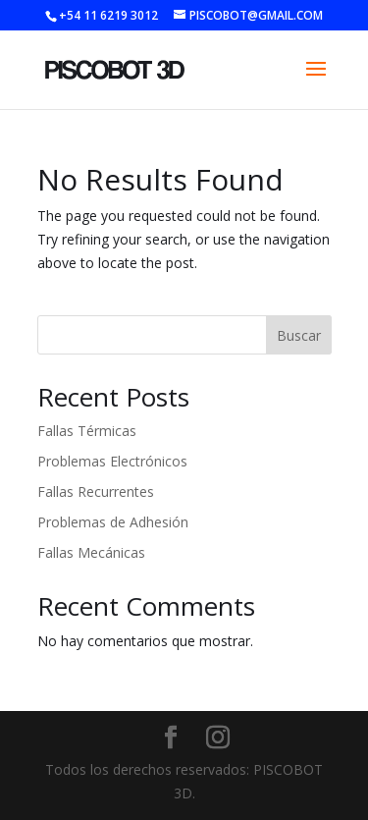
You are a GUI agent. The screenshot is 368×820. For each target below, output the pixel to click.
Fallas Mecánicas (91, 552)
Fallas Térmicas (86, 430)
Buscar (299, 335)
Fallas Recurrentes (95, 491)
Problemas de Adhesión (112, 522)
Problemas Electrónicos (112, 461)
